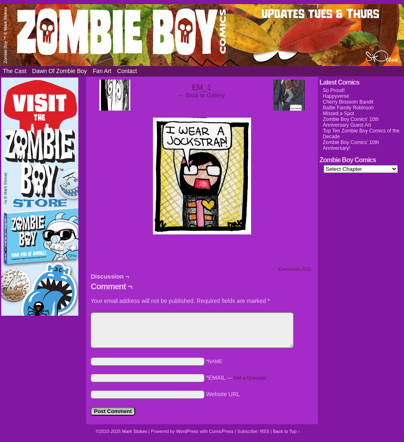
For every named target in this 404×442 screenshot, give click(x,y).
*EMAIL (236, 377)
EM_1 (201, 87)
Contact (127, 71)
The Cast (14, 71)
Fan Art (102, 71)
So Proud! (334, 90)
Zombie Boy (202, 35)
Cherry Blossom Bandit (348, 102)
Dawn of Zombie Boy (59, 71)
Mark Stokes (135, 431)
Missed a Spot (338, 113)
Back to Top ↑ (286, 431)
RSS (264, 431)
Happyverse (336, 96)
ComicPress (221, 431)
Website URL (223, 394)
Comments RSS (295, 269)
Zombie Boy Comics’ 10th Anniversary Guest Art (351, 122)
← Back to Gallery (202, 95)
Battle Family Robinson (348, 108)
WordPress (187, 431)
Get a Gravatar (249, 378)
